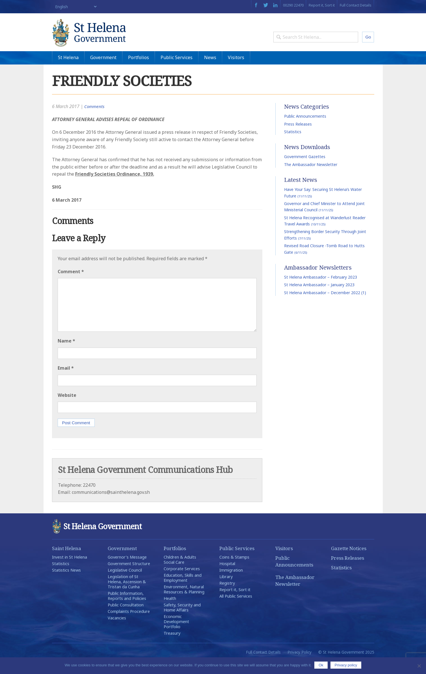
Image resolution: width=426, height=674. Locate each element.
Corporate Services (182, 581)
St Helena (68, 70)
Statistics (292, 144)
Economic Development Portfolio (176, 634)
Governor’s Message (127, 570)
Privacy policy (346, 665)
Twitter (266, 5)
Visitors (236, 70)
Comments (94, 120)
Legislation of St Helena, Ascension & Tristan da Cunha (127, 594)
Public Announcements (305, 129)
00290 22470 (293, 5)
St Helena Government (101, 37)
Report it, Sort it (322, 5)
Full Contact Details (355, 5)
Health (170, 611)
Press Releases (298, 137)
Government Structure (129, 576)
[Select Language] (75, 6)
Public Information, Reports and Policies (127, 609)
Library (226, 589)
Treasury (172, 646)
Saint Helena (66, 561)
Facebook (256, 5)
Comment (71, 284)
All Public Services (235, 609)
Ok (321, 665)
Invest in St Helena (69, 570)
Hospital (227, 576)
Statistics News (66, 583)
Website (67, 408)
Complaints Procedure (129, 624)
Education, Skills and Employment (183, 590)
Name (66, 354)
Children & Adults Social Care (180, 572)
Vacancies (117, 631)
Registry (227, 596)
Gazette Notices (348, 561)
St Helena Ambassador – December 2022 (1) (325, 305)
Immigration (231, 583)
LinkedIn (275, 5)
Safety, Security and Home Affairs (182, 620)
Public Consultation (126, 618)
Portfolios (138, 70)
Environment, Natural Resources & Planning (184, 602)
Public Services (177, 70)
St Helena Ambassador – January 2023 (319, 298)
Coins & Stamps (234, 570)
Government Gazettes (304, 170)
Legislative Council (125, 583)
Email (66, 381)
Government (103, 70)
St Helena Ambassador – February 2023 (320, 290)
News (210, 70)
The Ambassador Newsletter (310, 177)
